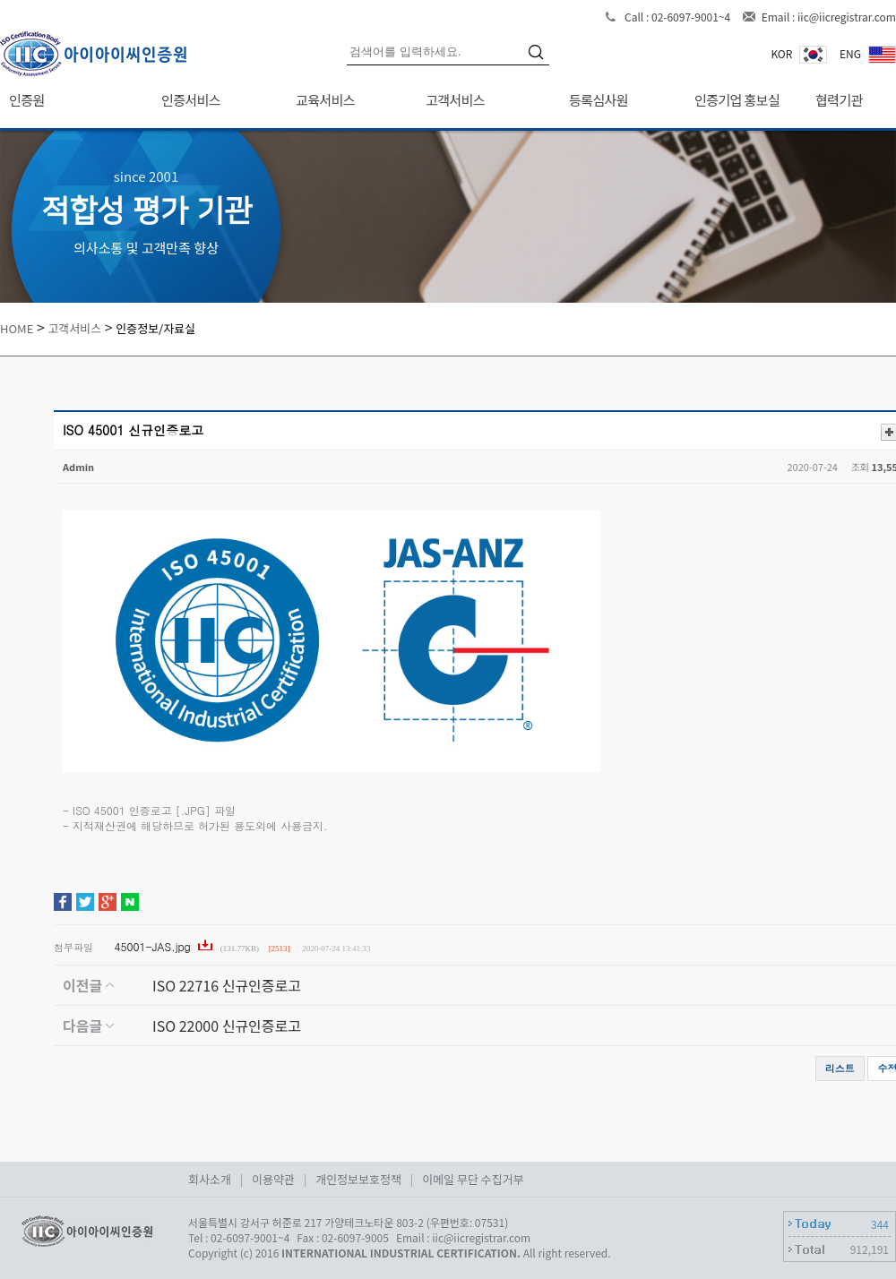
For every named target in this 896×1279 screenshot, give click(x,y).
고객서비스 (455, 99)
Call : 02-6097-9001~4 (679, 16)
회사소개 (209, 1179)
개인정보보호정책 (358, 1179)
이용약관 (273, 1179)
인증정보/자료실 (155, 328)
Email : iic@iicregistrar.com (829, 16)
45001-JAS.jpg (154, 946)
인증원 (27, 99)
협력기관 (839, 99)
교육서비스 (325, 99)
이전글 (88, 985)
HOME (16, 328)
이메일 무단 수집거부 (472, 1179)
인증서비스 (190, 99)
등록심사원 (598, 99)
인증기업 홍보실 (737, 99)
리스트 (840, 1068)
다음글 (88, 1025)
